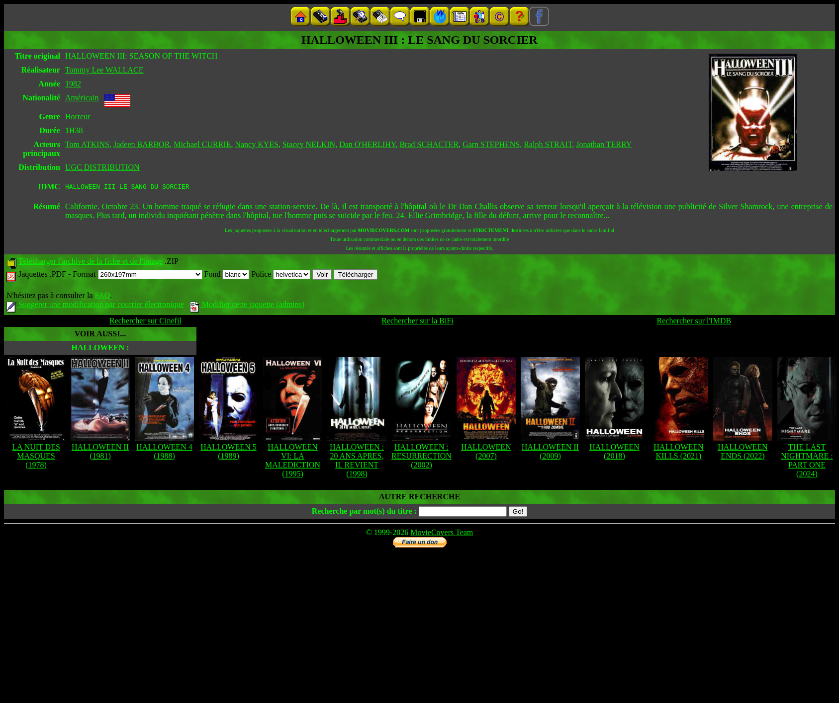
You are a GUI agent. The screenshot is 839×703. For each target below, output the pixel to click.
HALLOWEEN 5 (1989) (228, 453)
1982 (73, 83)
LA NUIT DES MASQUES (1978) (36, 457)
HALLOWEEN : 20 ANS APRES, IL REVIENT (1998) (357, 461)
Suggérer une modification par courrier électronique (95, 306)
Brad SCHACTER (429, 144)
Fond (227, 275)
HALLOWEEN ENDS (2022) (742, 453)
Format (137, 275)
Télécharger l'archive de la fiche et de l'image (90, 262)
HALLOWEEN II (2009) (550, 453)
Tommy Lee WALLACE (104, 70)
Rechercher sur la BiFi (417, 322)
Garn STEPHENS (491, 144)
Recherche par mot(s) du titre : (364, 512)
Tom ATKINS (87, 144)
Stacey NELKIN (308, 144)
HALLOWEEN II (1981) (100, 453)
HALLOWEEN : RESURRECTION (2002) (421, 457)
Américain (82, 97)
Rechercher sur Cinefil (145, 322)
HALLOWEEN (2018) (614, 453)
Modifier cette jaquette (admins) (247, 306)
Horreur (78, 116)
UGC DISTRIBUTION (102, 167)
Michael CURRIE (202, 144)
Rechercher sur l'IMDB (694, 322)
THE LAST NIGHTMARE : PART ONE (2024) (807, 461)
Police (280, 275)
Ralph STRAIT (548, 144)
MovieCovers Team (441, 534)
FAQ (102, 297)
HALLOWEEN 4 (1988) (164, 453)
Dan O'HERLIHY (367, 144)
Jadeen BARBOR (141, 144)
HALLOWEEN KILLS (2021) (678, 453)
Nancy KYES (257, 144)
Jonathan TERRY (604, 144)
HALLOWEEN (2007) (486, 453)
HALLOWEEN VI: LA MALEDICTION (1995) (292, 461)
